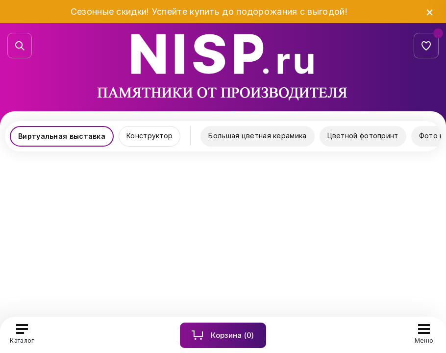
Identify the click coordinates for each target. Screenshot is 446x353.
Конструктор (149, 135)
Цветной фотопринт (362, 135)
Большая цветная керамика (257, 135)
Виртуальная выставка (61, 136)
